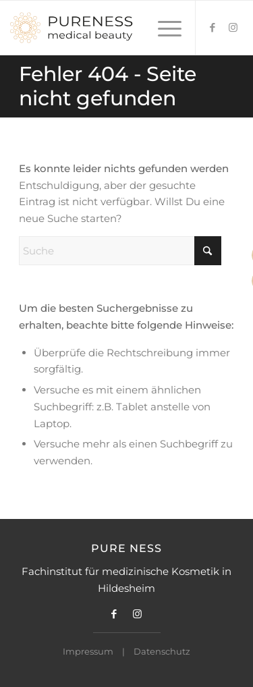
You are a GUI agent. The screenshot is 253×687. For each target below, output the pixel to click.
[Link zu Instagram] (233, 28)
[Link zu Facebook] (212, 28)
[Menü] (162, 28)
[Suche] (120, 250)
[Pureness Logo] (103, 28)
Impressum (88, 651)
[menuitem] (162, 28)
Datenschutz (162, 651)
